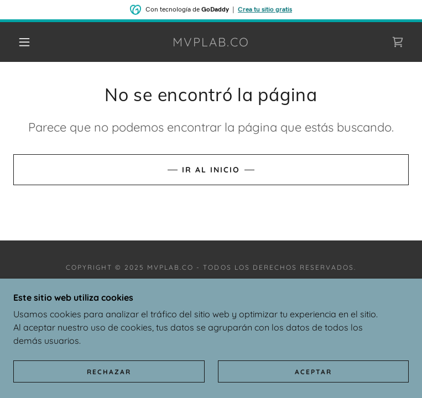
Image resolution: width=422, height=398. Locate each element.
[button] (33, 42)
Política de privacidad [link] (211, 292)
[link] (211, 42)
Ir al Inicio (211, 170)
